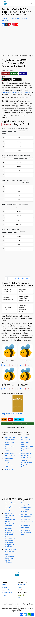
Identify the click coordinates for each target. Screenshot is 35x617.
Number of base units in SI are (10, 550)
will (19, 191)
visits (19, 146)
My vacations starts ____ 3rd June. (27, 521)
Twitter (20, 587)
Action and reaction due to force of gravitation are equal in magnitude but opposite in (10, 519)
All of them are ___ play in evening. (26, 510)
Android (21, 595)
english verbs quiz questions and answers (16, 92)
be (19, 175)
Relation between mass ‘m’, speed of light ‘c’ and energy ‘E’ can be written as (10, 542)
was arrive (19, 224)
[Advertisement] (18, 41)
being (19, 162)
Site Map (4, 587)
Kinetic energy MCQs (9, 443)
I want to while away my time (26, 504)
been (19, 166)
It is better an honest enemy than (26, 532)
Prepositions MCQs (25, 450)
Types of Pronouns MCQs (26, 461)
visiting (19, 142)
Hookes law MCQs (9, 459)
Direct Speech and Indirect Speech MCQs (26, 455)
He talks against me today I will (26, 515)
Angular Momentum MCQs (9, 465)
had (19, 200)
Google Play (19, 419)
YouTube (21, 590)
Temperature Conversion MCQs (9, 449)
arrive (19, 216)
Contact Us (5, 595)
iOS (19, 598)
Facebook (21, 584)
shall (19, 245)
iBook (4, 419)
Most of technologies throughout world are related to (9, 558)
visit (19, 138)
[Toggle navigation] (32, 3)
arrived (19, 212)
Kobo (10, 419)
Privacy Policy (6, 590)
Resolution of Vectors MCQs (10, 454)
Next (22, 278)
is (19, 187)
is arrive (19, 220)
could (19, 236)
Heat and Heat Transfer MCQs (10, 438)
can (19, 171)
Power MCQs (9, 470)
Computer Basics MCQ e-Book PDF (12, 414)
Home (3, 584)
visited (19, 150)
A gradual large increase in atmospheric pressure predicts (10, 507)
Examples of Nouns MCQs (25, 438)
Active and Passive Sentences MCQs (27, 444)
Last (27, 278)
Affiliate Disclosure (7, 593)
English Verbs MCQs (25, 466)
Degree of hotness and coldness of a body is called (9, 531)
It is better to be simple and (26, 527)
